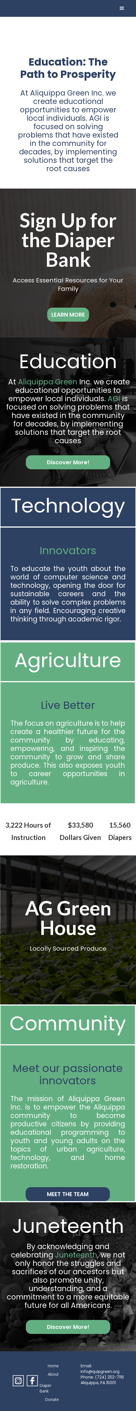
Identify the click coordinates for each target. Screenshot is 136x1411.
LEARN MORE (68, 315)
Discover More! (68, 462)
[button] (122, 8)
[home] (26, 8)
